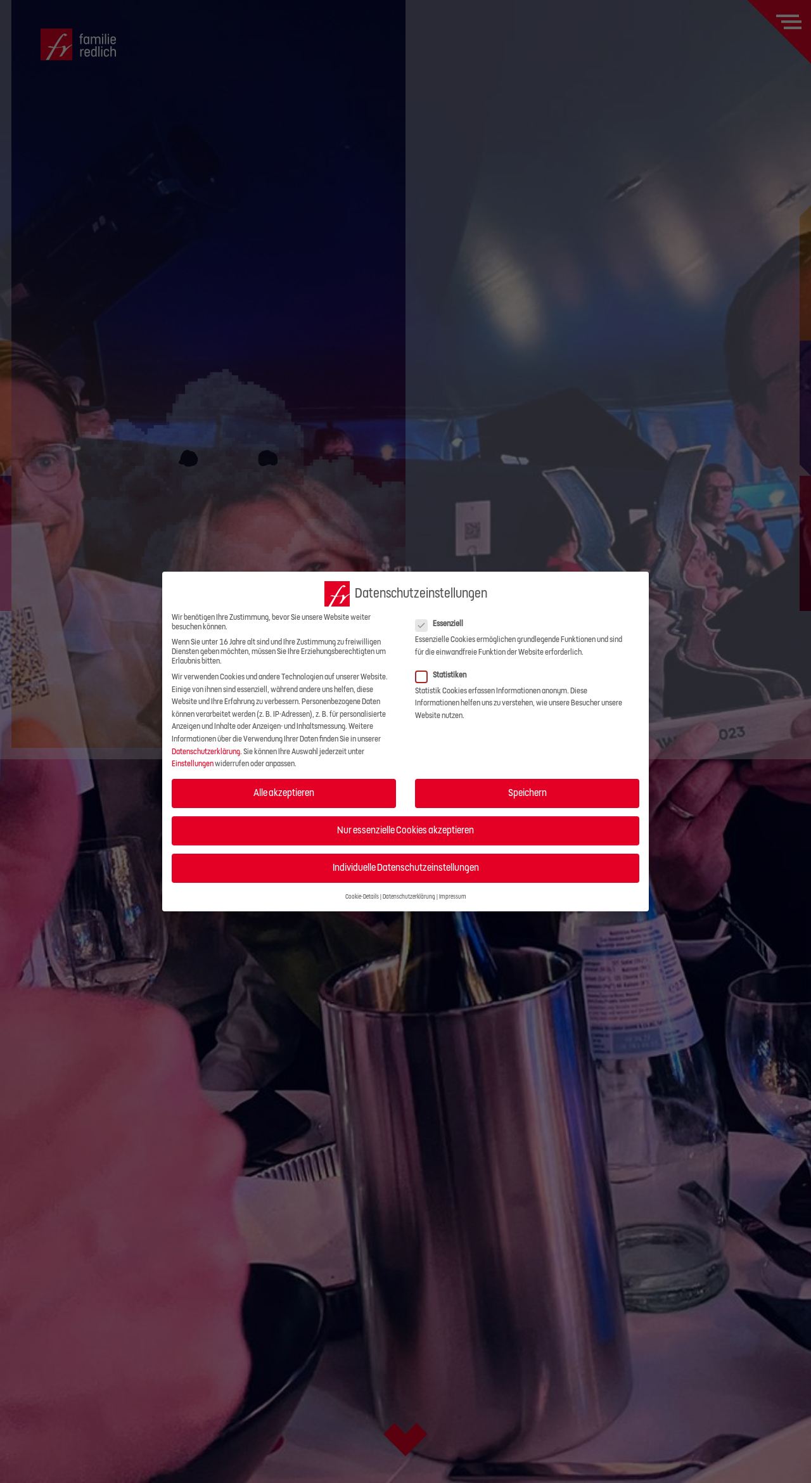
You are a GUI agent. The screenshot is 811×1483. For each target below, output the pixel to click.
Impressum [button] (452, 897)
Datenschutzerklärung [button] (409, 897)
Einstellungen (193, 763)
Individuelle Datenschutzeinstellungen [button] (406, 867)
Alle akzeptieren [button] (283, 793)
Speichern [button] (527, 793)
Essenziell (443, 624)
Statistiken (445, 675)
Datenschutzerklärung (206, 751)
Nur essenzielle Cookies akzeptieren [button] (405, 830)
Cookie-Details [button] (362, 897)
